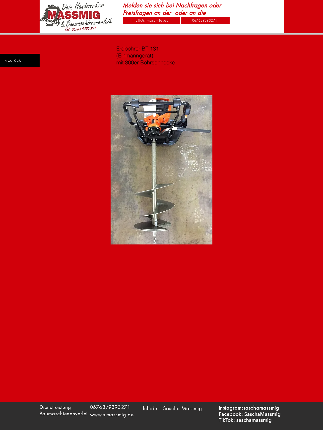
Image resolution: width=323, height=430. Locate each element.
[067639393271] (205, 20)
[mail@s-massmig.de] (151, 20)
